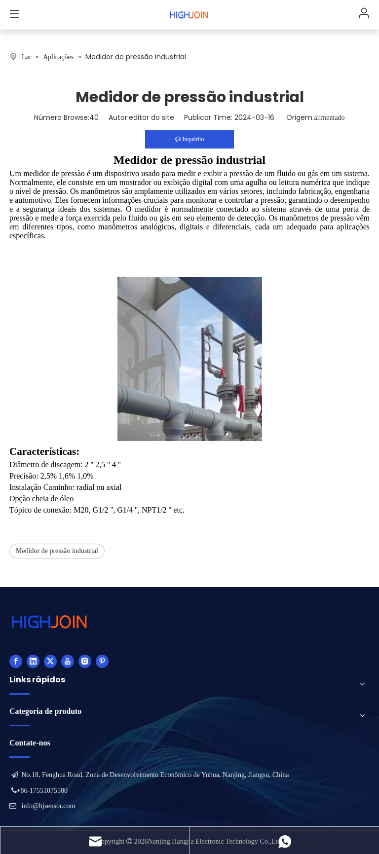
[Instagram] (84, 661)
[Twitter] (50, 661)
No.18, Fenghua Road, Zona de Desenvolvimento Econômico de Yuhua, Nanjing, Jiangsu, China (155, 775)
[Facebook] (15, 661)
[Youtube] (67, 661)
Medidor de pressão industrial (57, 551)
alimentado (329, 117)
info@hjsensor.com (49, 806)
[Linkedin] (33, 661)
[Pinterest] (102, 661)
